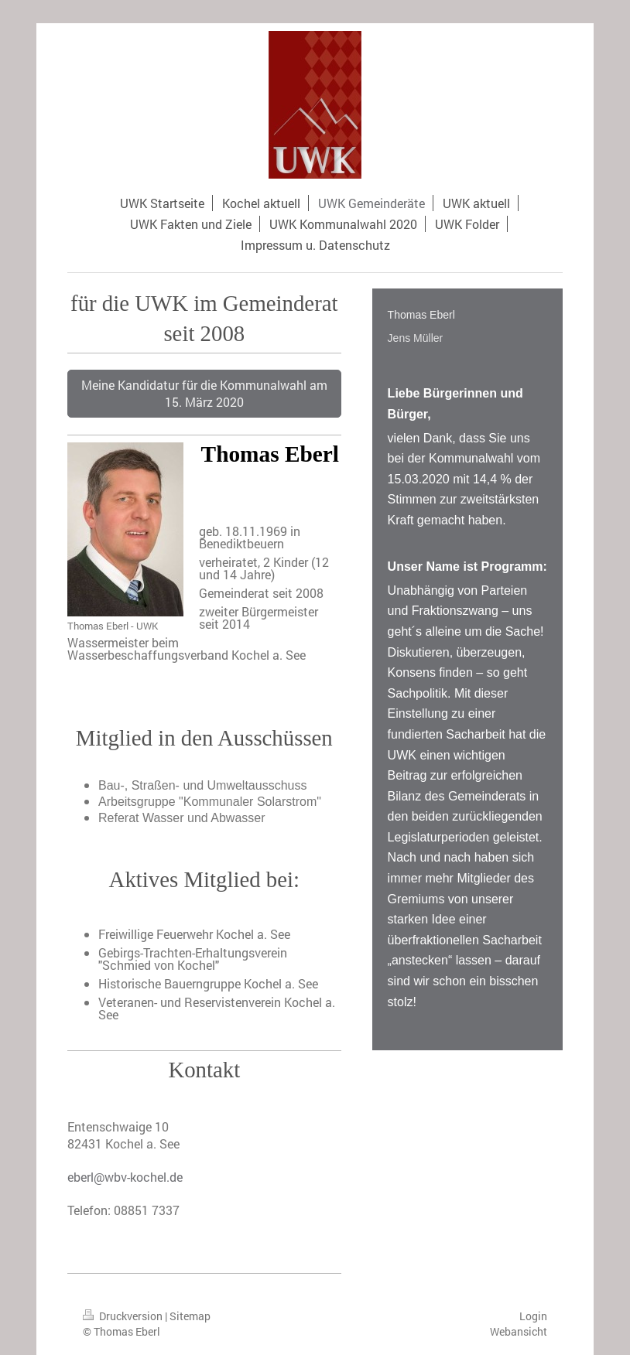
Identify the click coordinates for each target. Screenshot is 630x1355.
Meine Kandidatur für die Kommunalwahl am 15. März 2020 (204, 393)
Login (533, 1316)
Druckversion (124, 1316)
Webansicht (518, 1331)
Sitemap (190, 1316)
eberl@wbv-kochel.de (125, 1177)
